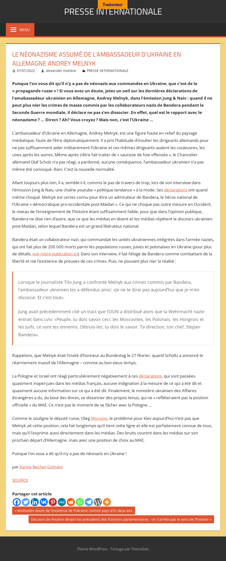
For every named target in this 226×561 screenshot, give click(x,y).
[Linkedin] (35, 502)
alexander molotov (61, 70)
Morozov (99, 418)
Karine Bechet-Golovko (41, 467)
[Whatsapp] (80, 502)
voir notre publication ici (55, 254)
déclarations (175, 190)
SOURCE (20, 480)
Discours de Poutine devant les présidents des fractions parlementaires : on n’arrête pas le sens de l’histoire (119, 520)
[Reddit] (71, 502)
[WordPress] (98, 502)
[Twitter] (26, 502)
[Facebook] (17, 502)
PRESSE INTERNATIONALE (113, 11)
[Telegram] (89, 502)
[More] (107, 502)
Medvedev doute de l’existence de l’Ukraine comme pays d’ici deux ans (74, 511)
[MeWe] (62, 502)
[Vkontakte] (44, 502)
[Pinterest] (53, 502)
